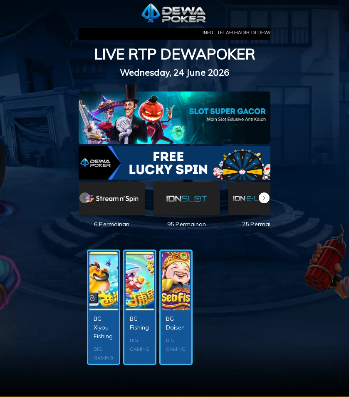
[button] (264, 198)
